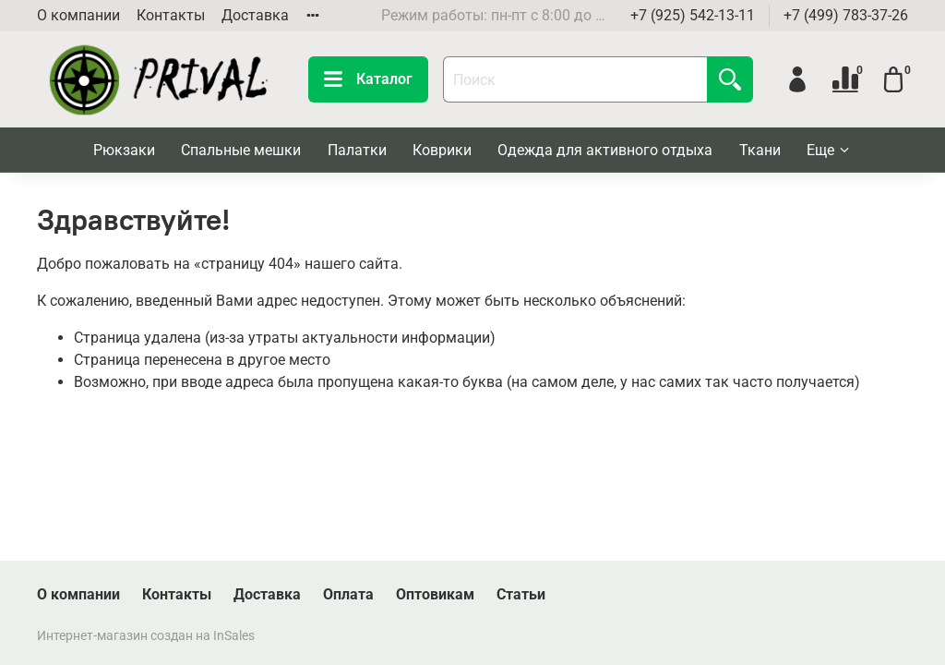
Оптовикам (435, 594)
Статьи (520, 594)
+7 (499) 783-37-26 (846, 15)
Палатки (357, 150)
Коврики (442, 150)
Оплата (348, 594)
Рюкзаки (124, 150)
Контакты (171, 15)
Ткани (760, 150)
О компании (78, 15)
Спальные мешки (241, 150)
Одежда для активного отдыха (604, 150)
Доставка (255, 15)
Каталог (368, 79)
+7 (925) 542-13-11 (692, 15)
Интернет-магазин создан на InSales (146, 636)
